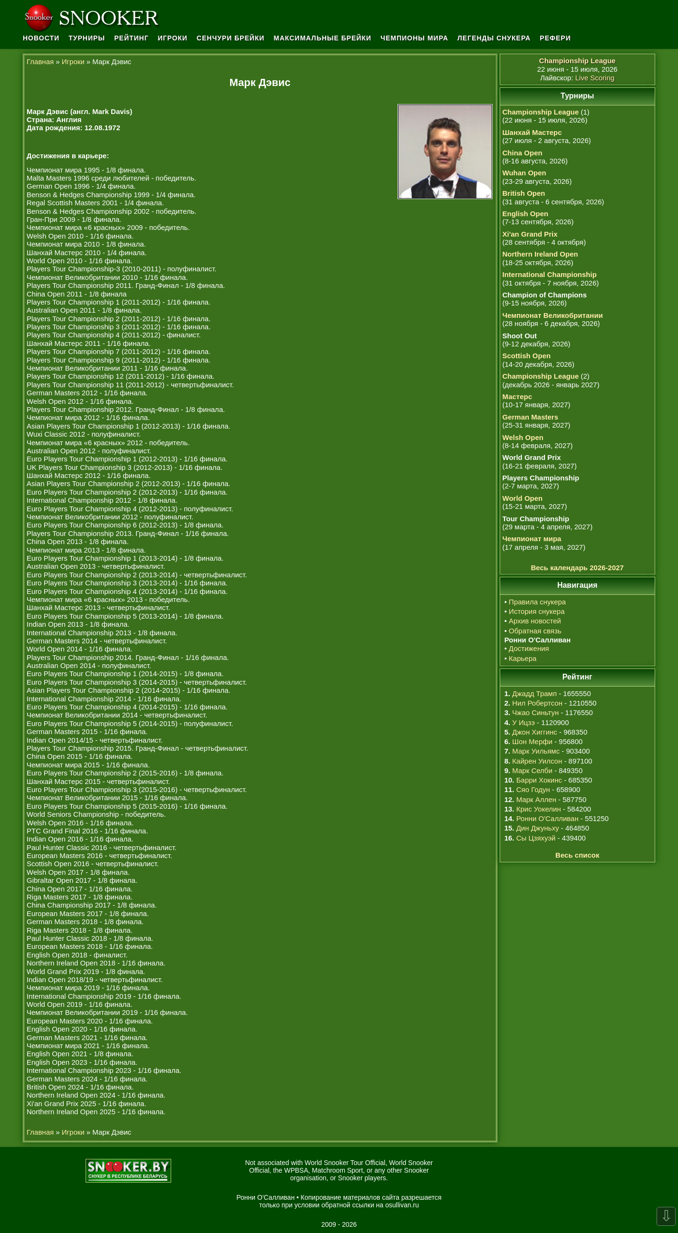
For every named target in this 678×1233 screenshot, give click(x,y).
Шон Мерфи (532, 741)
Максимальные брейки (323, 38)
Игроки (173, 38)
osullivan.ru (402, 1205)
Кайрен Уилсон (537, 761)
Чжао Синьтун (535, 712)
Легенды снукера (494, 38)
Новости (41, 38)
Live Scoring (595, 78)
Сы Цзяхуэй (536, 838)
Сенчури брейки (231, 38)
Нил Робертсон (537, 703)
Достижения (529, 648)
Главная (40, 61)
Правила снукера (537, 602)
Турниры (86, 38)
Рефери (555, 38)
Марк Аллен (536, 799)
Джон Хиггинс (534, 732)
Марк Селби (532, 770)
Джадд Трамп (534, 693)
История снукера (536, 611)
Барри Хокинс (539, 780)
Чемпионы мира (414, 38)
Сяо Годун (533, 789)
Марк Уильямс (536, 751)
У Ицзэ (523, 722)
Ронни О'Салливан (547, 818)
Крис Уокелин (538, 809)
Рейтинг (131, 38)
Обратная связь (535, 631)
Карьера (522, 658)
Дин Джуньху (537, 828)
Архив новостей (535, 621)
